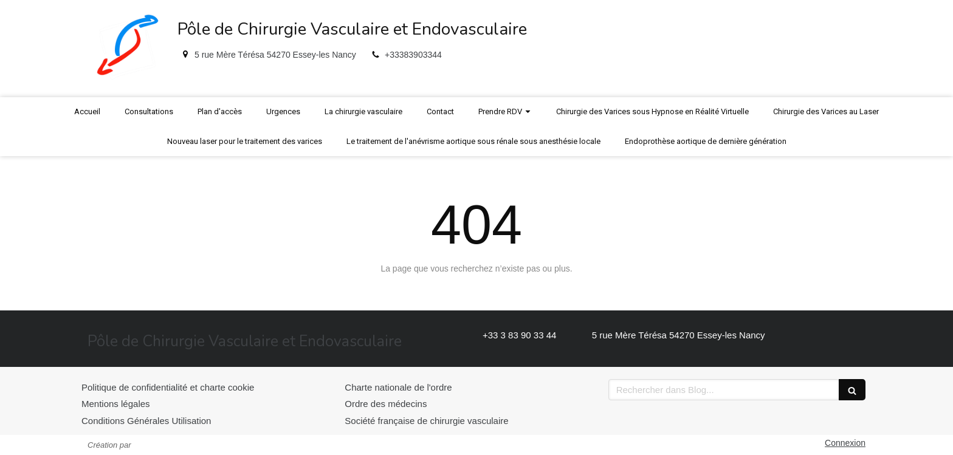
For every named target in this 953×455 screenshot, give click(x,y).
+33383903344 (413, 55)
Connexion (845, 443)
